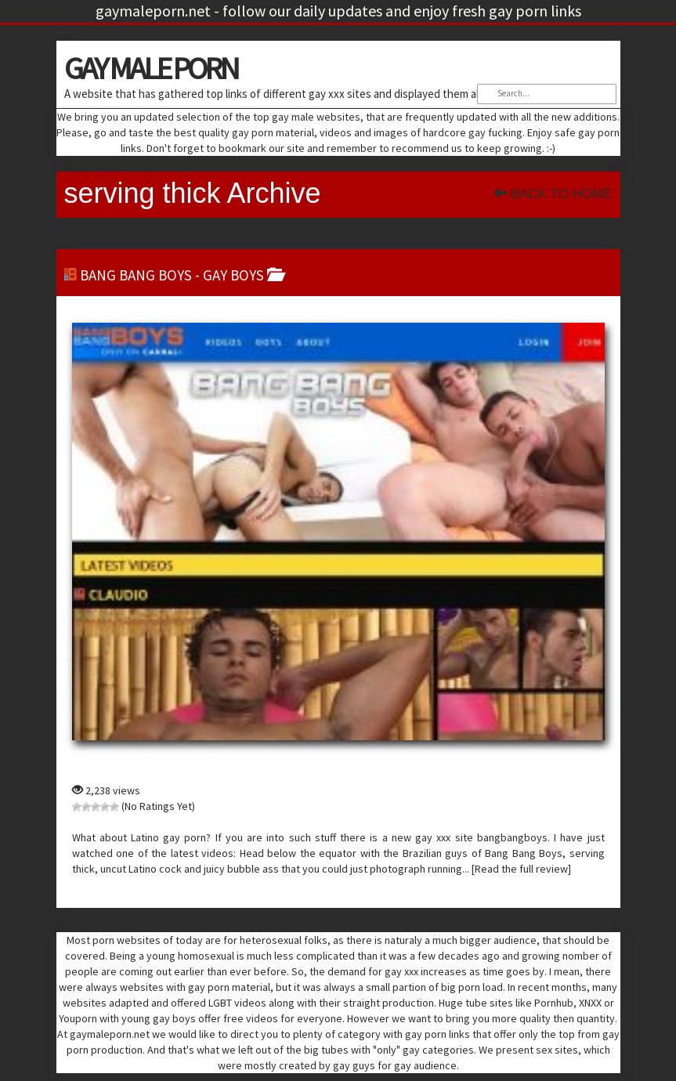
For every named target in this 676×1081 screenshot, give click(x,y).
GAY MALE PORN (150, 68)
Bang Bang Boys (136, 275)
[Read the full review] (521, 869)
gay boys (233, 275)
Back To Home (552, 193)
